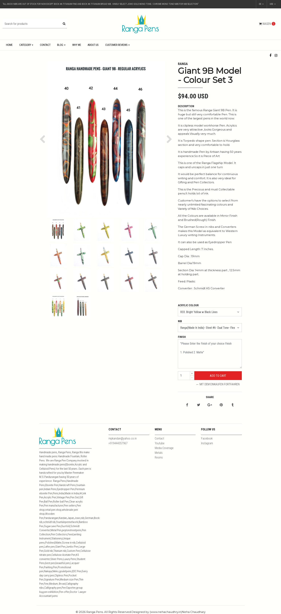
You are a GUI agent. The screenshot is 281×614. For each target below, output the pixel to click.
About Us (93, 45)
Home (9, 45)
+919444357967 (118, 443)
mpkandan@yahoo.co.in (123, 438)
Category (25, 45)
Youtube (159, 443)
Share (210, 397)
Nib (180, 321)
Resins (159, 457)
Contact (45, 45)
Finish (182, 337)
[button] (272, 4)
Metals (159, 452)
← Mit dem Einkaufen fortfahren (218, 384)
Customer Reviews (116, 45)
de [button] (260, 4)
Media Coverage (164, 448)
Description (186, 106)
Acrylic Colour (188, 305)
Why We (76, 45)
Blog (60, 45)
